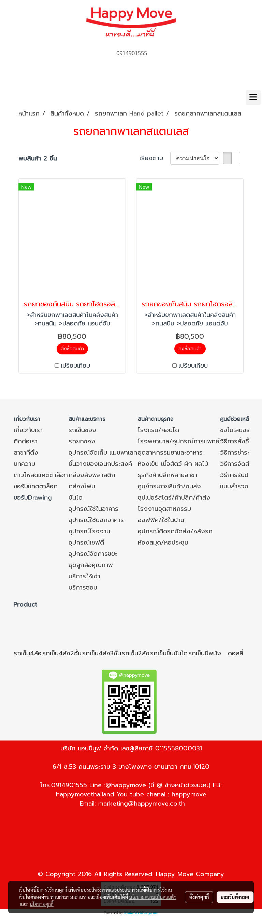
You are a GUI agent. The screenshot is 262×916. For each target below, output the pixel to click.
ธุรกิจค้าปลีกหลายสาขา (167, 475)
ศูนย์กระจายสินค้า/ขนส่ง (169, 486)
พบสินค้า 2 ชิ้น (37, 158)
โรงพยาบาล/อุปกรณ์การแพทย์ (178, 441)
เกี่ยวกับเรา (28, 430)
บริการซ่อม (83, 587)
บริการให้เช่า (84, 576)
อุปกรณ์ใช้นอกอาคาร (96, 520)
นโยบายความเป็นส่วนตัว (152, 897)
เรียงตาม (155, 158)
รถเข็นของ (82, 430)
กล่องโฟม (82, 486)
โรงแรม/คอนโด (158, 430)
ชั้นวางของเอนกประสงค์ (100, 464)
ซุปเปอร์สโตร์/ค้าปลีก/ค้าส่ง (174, 497)
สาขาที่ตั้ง (26, 452)
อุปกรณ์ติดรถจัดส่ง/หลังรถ (175, 531)
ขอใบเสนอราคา (239, 430)
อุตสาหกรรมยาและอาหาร (170, 452)
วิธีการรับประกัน (241, 475)
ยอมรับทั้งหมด (235, 897)
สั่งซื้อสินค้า (72, 348)
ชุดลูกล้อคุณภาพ (91, 565)
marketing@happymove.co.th (141, 803)
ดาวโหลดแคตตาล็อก (41, 475)
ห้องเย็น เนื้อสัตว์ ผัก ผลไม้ (173, 464)
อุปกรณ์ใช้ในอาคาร (93, 509)
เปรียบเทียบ (75, 365)
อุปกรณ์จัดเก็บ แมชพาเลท (103, 452)
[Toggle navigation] (253, 97)
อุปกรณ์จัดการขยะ (93, 554)
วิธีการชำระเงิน (239, 452)
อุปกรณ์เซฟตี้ (86, 542)
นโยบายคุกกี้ (42, 904)
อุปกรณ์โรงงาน (89, 531)
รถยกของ (82, 441)
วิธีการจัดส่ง (236, 464)
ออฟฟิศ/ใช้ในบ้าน (161, 520)
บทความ (24, 464)
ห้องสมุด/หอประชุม (163, 542)
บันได (76, 497)
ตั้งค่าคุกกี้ (199, 897)
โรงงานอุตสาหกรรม (164, 509)
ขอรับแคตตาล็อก (36, 486)
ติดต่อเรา (26, 441)
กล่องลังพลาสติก (92, 475)
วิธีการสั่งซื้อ (236, 441)
